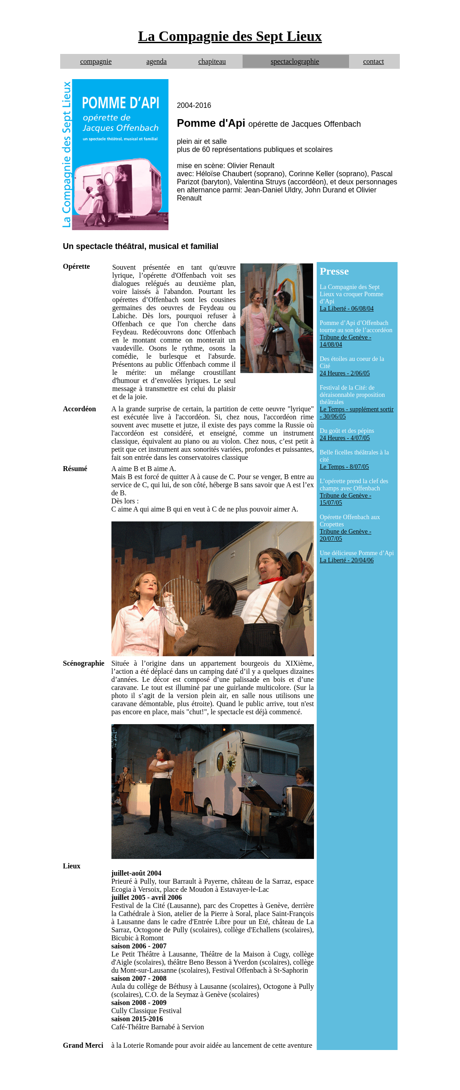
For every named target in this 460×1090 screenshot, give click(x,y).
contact (373, 61)
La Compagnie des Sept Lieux (230, 36)
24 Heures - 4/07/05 (345, 438)
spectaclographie (295, 61)
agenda (156, 61)
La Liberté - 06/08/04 (347, 308)
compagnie (95, 61)
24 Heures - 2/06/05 (345, 373)
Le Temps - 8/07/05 (344, 466)
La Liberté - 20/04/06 (347, 560)
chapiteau (212, 61)
